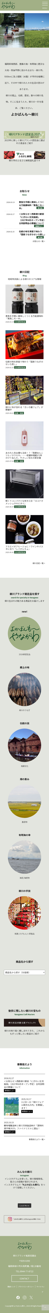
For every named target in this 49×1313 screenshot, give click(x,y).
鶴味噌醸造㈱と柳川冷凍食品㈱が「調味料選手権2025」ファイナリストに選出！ (24, 1127)
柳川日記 (40, 208)
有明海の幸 (24, 835)
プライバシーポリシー (26, 1286)
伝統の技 (24, 723)
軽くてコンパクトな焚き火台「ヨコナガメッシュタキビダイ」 (24, 502)
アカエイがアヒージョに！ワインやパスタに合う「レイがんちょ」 (24, 547)
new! (24, 611)
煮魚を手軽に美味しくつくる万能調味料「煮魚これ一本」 (31, 205)
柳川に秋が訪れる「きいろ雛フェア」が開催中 (24, 408)
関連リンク (11, 1286)
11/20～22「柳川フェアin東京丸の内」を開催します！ (32, 1104)
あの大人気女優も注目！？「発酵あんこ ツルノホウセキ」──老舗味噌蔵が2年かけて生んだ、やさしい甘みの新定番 (24, 455)
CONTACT (24, 1278)
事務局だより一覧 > (37, 1139)
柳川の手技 (24, 891)
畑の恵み (24, 779)
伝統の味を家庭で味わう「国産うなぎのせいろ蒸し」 (32, 233)
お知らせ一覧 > (39, 241)
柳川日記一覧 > (39, 563)
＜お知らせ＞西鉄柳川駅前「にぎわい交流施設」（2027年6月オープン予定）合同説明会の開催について (32, 218)
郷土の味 (24, 667)
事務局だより (38, 226)
